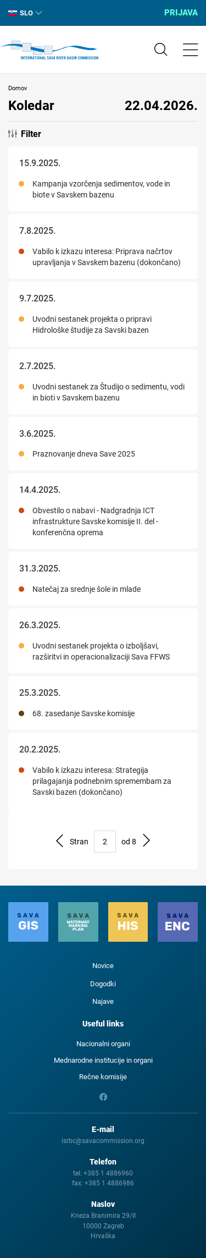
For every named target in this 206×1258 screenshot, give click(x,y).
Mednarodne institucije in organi (103, 1060)
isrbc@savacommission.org (103, 1141)
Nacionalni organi (103, 1044)
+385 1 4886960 (108, 1173)
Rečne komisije (103, 1077)
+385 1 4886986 (109, 1183)
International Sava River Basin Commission (49, 50)
